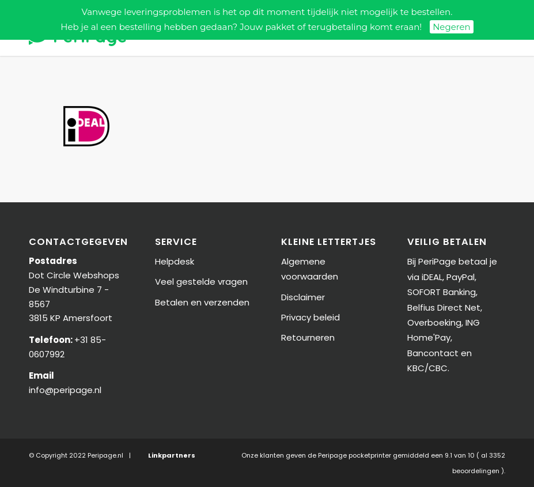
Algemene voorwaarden (309, 268)
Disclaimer (303, 297)
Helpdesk (174, 261)
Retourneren (308, 337)
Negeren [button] (452, 26)
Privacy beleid (310, 317)
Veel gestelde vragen (201, 281)
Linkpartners (171, 455)
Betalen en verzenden (202, 302)
